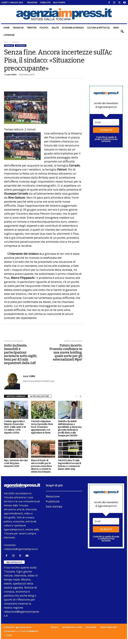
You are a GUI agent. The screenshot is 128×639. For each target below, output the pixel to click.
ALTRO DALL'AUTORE (39, 396)
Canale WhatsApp (108, 627)
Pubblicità (45, 2)
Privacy (54, 627)
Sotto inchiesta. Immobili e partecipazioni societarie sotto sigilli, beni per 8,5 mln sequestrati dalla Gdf (20, 354)
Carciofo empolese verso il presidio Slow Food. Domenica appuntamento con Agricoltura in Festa (42, 427)
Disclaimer (91, 627)
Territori (31, 27)
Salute (55, 27)
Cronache (18, 27)
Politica (44, 27)
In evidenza (20, 45)
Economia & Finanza (73, 27)
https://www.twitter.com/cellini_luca (38, 381)
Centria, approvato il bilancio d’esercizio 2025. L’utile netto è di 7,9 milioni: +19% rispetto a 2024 (15, 427)
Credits (9, 635)
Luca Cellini (11, 74)
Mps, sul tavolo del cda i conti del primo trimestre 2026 (16, 463)
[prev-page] (76, 396)
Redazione (32, 2)
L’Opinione (9, 35)
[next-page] (80, 396)
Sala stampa (59, 2)
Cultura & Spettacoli (98, 27)
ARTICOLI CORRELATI (16, 396)
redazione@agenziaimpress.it (21, 549)
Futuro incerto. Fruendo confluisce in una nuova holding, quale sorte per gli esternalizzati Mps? (65, 352)
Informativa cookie (72, 627)
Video (116, 27)
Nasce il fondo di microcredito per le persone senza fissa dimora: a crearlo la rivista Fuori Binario (41, 466)
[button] (122, 31)
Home (6, 27)
